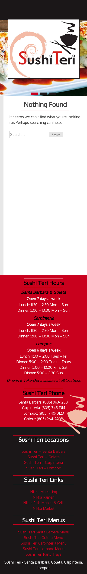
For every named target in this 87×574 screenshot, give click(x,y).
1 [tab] (34, 94)
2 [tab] (43, 94)
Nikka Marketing (43, 491)
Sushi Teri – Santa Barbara (43, 451)
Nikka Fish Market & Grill (43, 502)
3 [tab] (52, 94)
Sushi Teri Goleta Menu (43, 537)
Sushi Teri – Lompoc (43, 468)
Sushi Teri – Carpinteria (43, 462)
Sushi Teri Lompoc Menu (43, 548)
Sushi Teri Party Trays (43, 554)
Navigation (66, 8)
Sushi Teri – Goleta (44, 457)
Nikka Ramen (44, 497)
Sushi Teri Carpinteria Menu (44, 543)
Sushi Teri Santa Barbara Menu (43, 532)
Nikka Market (44, 508)
